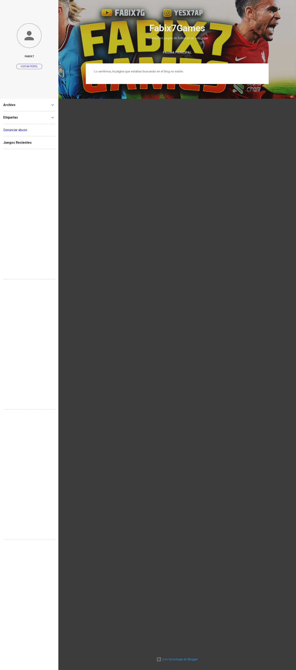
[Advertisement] (29, 214)
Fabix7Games (177, 28)
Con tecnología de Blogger (177, 659)
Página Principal (177, 52)
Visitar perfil (29, 66)
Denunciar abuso (15, 130)
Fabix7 (29, 56)
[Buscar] (266, 11)
